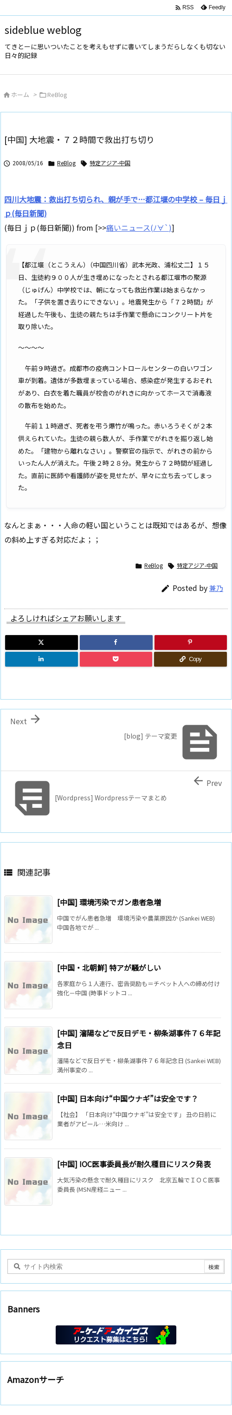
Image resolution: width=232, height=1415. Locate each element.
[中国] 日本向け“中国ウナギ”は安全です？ (127, 1098)
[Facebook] (116, 642)
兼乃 (216, 588)
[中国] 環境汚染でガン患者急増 (109, 902)
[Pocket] (116, 659)
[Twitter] (41, 642)
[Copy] (190, 659)
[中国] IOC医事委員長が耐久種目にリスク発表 (134, 1163)
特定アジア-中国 (110, 163)
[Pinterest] (191, 642)
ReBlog (57, 94)
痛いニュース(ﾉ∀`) (139, 227)
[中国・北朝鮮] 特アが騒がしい (109, 967)
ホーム (20, 94)
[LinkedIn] (41, 659)
